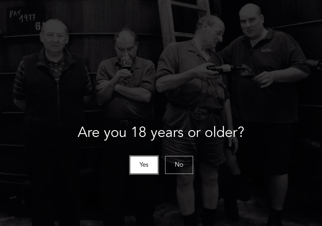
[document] (161, 113)
